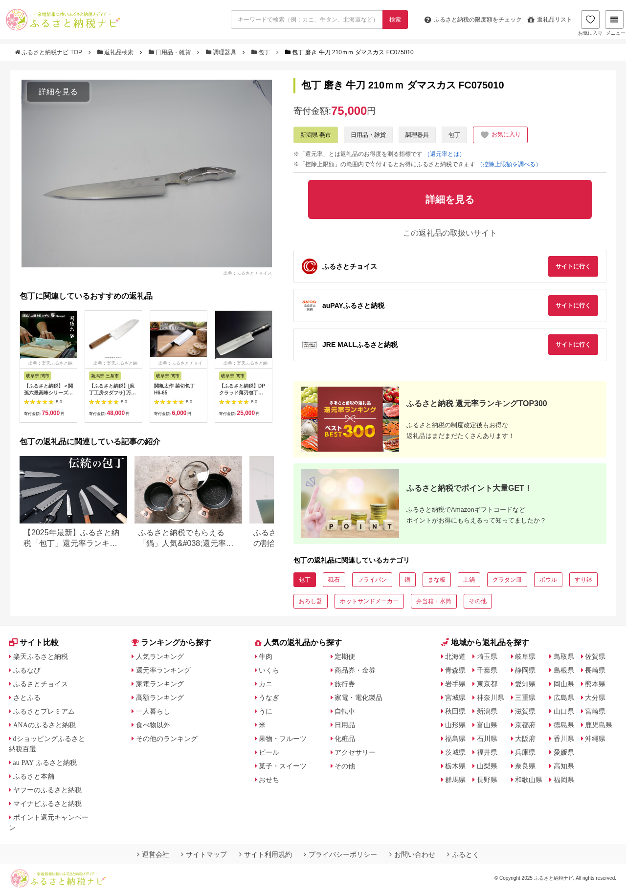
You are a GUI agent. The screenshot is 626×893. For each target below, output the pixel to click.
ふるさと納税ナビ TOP (49, 52)
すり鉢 (583, 579)
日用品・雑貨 (171, 52)
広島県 (564, 697)
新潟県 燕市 (315, 134)
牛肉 (265, 656)
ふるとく (463, 854)
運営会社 (153, 854)
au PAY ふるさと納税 (45, 762)
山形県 (455, 724)
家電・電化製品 (358, 697)
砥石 (334, 579)
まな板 (437, 579)
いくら (269, 670)
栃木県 (455, 765)
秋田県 (455, 711)
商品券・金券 (355, 670)
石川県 (487, 738)
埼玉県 (487, 656)
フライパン (372, 579)
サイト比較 (34, 642)
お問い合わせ (412, 854)
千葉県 (487, 670)
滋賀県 (525, 711)
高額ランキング (160, 697)
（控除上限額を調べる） (509, 164)
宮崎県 (595, 711)
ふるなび (27, 670)
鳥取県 (564, 656)
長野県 (487, 779)
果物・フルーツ (283, 738)
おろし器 (310, 601)
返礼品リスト (550, 19)
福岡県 (564, 779)
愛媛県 (564, 752)
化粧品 (345, 738)
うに (265, 711)
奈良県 (525, 765)
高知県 (564, 765)
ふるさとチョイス (40, 683)
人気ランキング (160, 656)
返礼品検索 (116, 52)
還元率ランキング (163, 670)
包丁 (261, 52)
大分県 (595, 697)
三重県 (525, 697)
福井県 (487, 752)
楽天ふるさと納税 (40, 656)
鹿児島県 (598, 724)
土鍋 (469, 579)
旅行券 (345, 683)
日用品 (345, 724)
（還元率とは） (444, 154)
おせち (269, 779)
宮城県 (455, 697)
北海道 (455, 656)
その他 (478, 601)
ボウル (548, 579)
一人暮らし (153, 711)
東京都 (487, 683)
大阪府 (525, 738)
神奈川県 (490, 697)
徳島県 (564, 724)
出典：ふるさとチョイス (248, 272)
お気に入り (590, 23)
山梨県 (487, 765)
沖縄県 (595, 738)
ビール (269, 752)
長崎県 (595, 670)
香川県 (564, 738)
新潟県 (487, 711)
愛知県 (525, 683)
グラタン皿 (507, 579)
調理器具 (222, 52)
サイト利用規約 (265, 854)
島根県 (564, 670)
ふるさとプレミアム (44, 711)
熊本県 (595, 683)
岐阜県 (525, 656)
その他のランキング (167, 738)
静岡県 (525, 670)
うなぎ (269, 697)
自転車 (345, 711)
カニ (265, 683)
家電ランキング (160, 683)
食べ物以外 (153, 724)
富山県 (487, 724)
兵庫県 (525, 752)
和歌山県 (528, 779)
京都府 (525, 724)
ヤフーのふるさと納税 (47, 789)
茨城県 (455, 752)
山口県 (564, 711)
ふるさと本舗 (33, 776)
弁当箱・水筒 (433, 601)
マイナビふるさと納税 (47, 803)
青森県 (455, 670)
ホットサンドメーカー (369, 601)
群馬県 (455, 779)
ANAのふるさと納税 (44, 724)
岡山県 (564, 683)
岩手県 (455, 683)
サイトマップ (204, 854)
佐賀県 (595, 656)
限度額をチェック (473, 19)
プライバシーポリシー (340, 854)
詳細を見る (58, 91)
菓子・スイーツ (283, 765)
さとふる (27, 697)
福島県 (455, 738)
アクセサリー (355, 752)
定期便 (345, 656)
